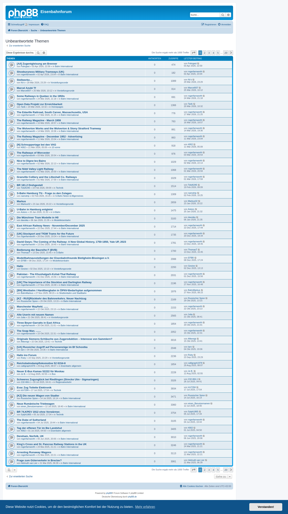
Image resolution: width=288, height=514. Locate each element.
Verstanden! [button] (266, 506)
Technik (59, 188)
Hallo (20, 266)
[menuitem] (32, 24)
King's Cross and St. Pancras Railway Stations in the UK (52, 444)
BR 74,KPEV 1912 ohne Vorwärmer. (38, 411)
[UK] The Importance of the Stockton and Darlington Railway (54, 282)
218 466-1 (26, 382)
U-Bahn (56, 212)
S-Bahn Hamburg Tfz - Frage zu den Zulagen (44, 193)
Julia (23, 317)
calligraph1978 (28, 366)
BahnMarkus (27, 293)
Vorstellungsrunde (59, 82)
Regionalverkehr (64, 382)
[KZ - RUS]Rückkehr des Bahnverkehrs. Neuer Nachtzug (51, 298)
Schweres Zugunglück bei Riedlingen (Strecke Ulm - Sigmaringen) (58, 379)
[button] (194, 52)
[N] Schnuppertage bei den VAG (36, 144)
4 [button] (213, 53)
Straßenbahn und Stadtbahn (73, 293)
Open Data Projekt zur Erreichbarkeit (39, 104)
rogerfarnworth (28, 74)
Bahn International (63, 66)
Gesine (24, 269)
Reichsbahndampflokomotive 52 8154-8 (41, 363)
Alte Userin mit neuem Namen (35, 314)
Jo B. (23, 374)
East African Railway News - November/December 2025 (51, 225)
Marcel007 (26, 90)
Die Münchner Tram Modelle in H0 (37, 217)
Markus (21, 201)
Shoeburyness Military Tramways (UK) (40, 71)
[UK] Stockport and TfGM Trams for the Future (45, 233)
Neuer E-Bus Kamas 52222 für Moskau (40, 371)
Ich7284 (25, 390)
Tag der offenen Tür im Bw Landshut (39, 428)
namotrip (25, 196)
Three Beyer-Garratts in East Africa (38, 322)
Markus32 (25, 204)
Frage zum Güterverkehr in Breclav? (39, 460)
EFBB (24, 260)
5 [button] (218, 53)
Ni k (23, 82)
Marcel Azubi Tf (26, 87)
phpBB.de (132, 497)
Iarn (23, 350)
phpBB (109, 493)
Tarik (23, 107)
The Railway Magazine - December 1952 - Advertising (49, 136)
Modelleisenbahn (62, 220)
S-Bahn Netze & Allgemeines (69, 196)
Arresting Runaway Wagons (34, 452)
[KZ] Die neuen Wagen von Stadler (38, 395)
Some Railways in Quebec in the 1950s (41, 96)
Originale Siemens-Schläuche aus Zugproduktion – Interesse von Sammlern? (64, 338)
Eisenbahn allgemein (71, 366)
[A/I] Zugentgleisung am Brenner (37, 63)
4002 (23, 147)
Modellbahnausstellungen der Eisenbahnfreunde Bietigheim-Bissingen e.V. (63, 258)
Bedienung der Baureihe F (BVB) (37, 249)
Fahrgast (25, 66)
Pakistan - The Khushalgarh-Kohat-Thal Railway (46, 274)
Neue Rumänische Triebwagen (36, 403)
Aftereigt (25, 341)
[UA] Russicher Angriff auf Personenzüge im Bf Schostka (52, 347)
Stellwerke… (24, 79)
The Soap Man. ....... (29, 330)
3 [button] (209, 53)
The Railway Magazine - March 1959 (39, 120)
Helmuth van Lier (29, 463)
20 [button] (225, 53)
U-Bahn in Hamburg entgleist (35, 209)
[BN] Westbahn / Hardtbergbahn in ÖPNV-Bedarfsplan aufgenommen (59, 290)
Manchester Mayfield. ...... (32, 306)
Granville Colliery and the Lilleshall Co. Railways (47, 177)
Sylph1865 (26, 414)
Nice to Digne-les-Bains (31, 160)
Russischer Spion (29, 301)
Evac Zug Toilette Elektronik (34, 387)
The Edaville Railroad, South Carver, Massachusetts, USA (52, 112)
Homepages (57, 107)
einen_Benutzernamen (32, 406)
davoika (24, 220)
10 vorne (56, 147)
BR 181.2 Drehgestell (30, 185)
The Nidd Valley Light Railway (35, 168)
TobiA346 (25, 188)
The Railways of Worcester (33, 152)
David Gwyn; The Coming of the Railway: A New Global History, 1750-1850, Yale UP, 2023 (71, 241)
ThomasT (25, 252)
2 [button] (204, 53)
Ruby (23, 358)
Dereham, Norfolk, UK (30, 436)
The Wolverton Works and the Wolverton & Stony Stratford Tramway (59, 128)
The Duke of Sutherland (31, 419)
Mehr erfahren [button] (145, 506)
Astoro (24, 212)
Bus (54, 374)
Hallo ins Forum (27, 355)
